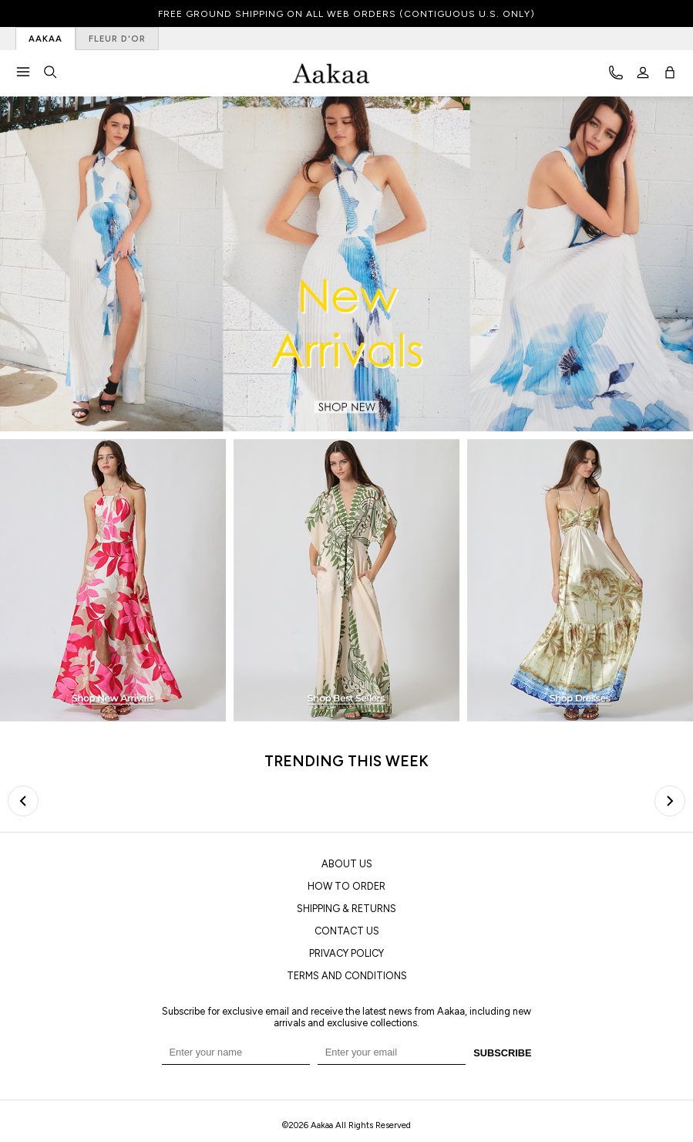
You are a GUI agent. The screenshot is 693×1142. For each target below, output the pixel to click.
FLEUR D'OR (117, 38)
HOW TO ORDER (346, 886)
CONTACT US (347, 931)
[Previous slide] (23, 801)
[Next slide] (669, 801)
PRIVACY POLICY (346, 953)
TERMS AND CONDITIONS (347, 976)
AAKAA (45, 38)
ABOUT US (346, 864)
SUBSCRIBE (502, 1053)
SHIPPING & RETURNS (346, 908)
